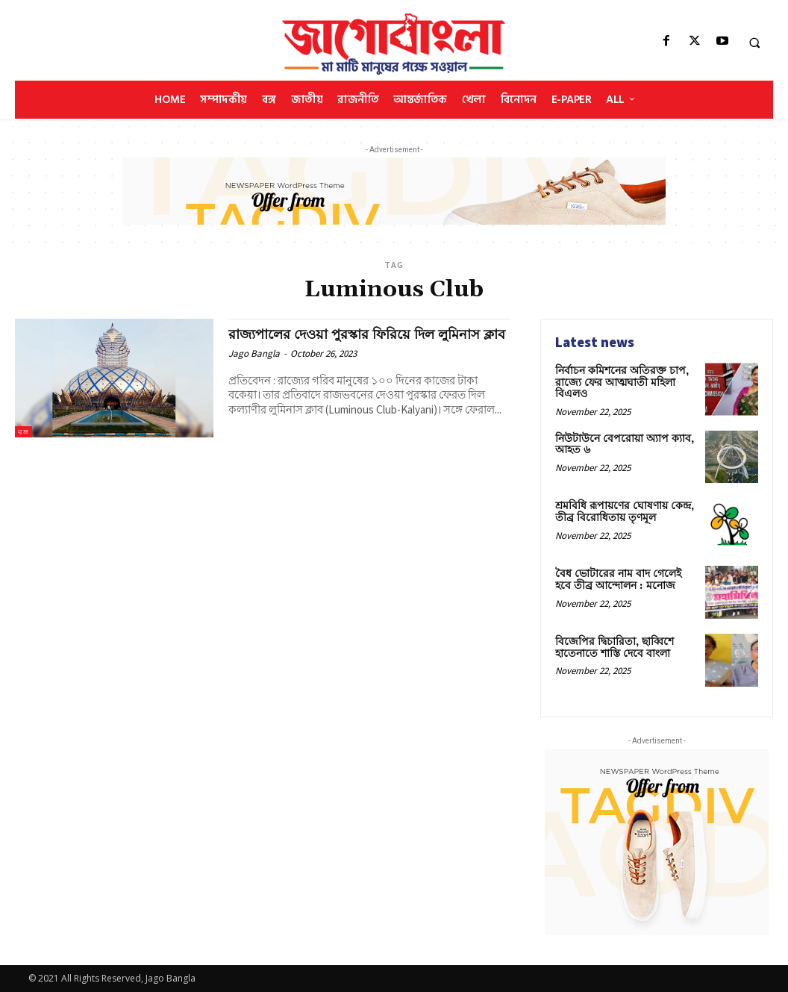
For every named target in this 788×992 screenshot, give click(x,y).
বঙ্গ (23, 432)
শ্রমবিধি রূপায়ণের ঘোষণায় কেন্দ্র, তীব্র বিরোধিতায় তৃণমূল (624, 511)
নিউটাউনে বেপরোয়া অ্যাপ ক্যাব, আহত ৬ (624, 444)
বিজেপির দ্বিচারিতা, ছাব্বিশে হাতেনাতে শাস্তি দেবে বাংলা (614, 647)
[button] (754, 42)
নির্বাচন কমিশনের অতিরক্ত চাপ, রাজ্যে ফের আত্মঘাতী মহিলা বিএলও (622, 382)
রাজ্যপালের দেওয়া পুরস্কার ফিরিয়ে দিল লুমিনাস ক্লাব (362, 342)
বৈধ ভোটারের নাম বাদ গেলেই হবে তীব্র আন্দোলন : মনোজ (618, 579)
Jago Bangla (254, 369)
